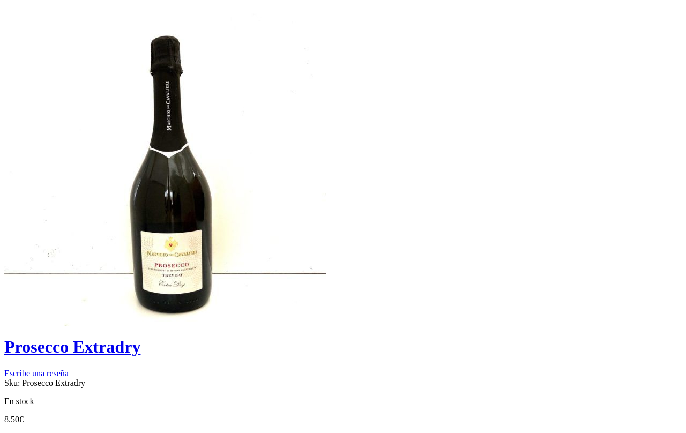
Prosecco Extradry (72, 346)
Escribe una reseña (36, 373)
